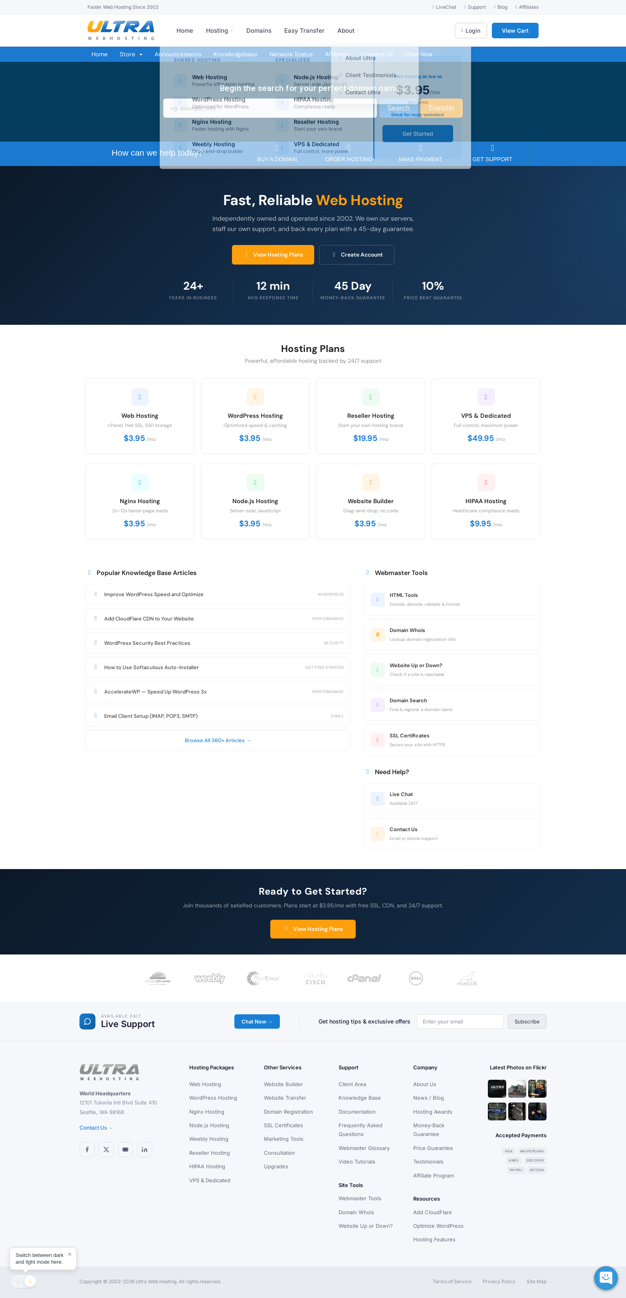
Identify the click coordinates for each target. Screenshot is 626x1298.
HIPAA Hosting (207, 1166)
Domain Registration (288, 1111)
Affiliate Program (433, 1175)
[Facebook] (87, 1149)
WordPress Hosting (213, 1098)
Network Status (291, 54)
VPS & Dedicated (209, 1180)
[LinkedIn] (144, 1149)
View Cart (515, 30)
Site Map (537, 1281)
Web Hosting (205, 1084)
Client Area (352, 1084)
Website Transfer (285, 1098)
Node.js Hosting (209, 1125)
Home (184, 30)
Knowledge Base (360, 1098)
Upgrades (276, 1166)
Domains (258, 30)
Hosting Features (434, 1239)
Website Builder (283, 1084)
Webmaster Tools (360, 1198)
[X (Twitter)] (106, 1149)
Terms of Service (452, 1281)
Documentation (357, 1111)
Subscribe (527, 1021)
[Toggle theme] (24, 1281)
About (348, 30)
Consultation (279, 1153)
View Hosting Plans (273, 254)
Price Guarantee (433, 1148)
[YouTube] (125, 1149)
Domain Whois (356, 1212)
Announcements (178, 54)
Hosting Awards (432, 1111)
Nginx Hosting (206, 1111)
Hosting (220, 30)
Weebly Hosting (208, 1139)
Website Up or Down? (366, 1226)
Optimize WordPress (438, 1226)
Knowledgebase (236, 54)
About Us (424, 1084)
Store (131, 54)
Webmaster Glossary (364, 1148)
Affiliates (337, 54)
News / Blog (428, 1098)
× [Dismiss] (69, 1254)
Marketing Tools (283, 1139)
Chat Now (418, 54)
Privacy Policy (499, 1281)
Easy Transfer (304, 30)
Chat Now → (257, 1021)
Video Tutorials (357, 1161)
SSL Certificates (283, 1125)
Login (471, 30)
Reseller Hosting (209, 1153)
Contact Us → (96, 1127)
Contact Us (377, 54)
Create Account (357, 254)
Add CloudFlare (432, 1212)
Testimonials (428, 1161)
